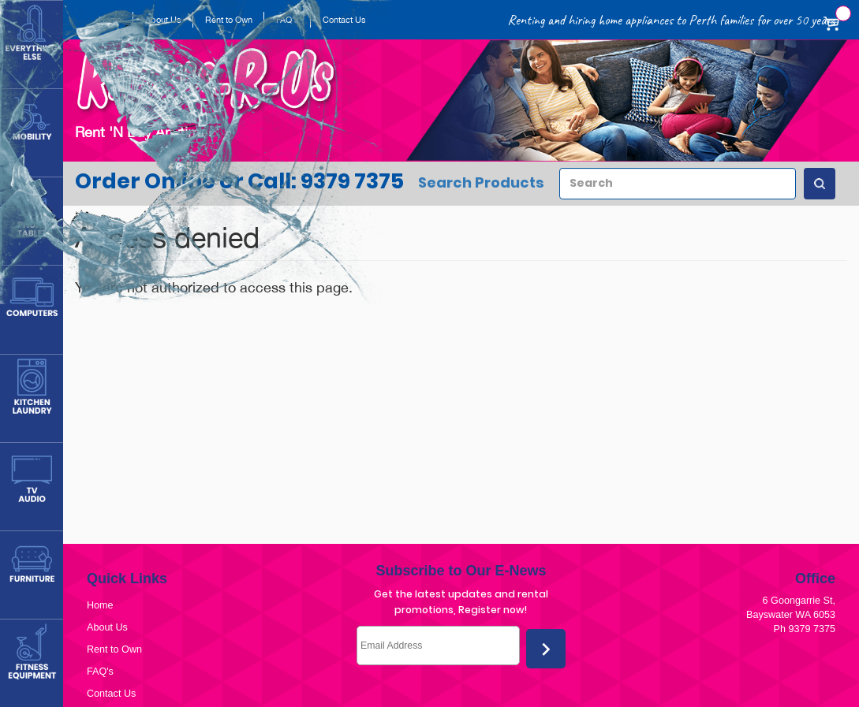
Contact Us (111, 693)
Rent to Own (114, 649)
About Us (107, 627)
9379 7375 (811, 628)
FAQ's (100, 671)
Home (100, 605)
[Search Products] (819, 183)
